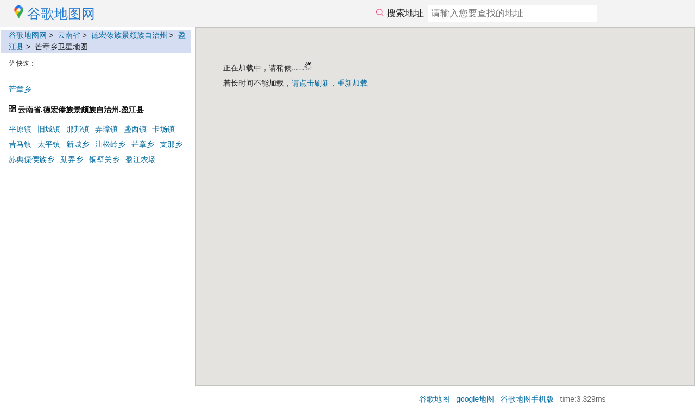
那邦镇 (77, 129)
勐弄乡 (71, 159)
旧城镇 (48, 129)
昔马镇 (20, 144)
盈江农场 (140, 159)
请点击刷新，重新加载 (330, 83)
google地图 (475, 399)
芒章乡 (20, 89)
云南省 (69, 35)
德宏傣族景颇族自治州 (129, 35)
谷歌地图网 (28, 35)
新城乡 (77, 144)
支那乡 (171, 144)
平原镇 (20, 129)
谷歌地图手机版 (527, 399)
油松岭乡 (110, 144)
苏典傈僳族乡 (31, 159)
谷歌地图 (434, 399)
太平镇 (48, 144)
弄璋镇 (106, 129)
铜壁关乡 (104, 159)
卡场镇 (163, 129)
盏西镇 (135, 129)
